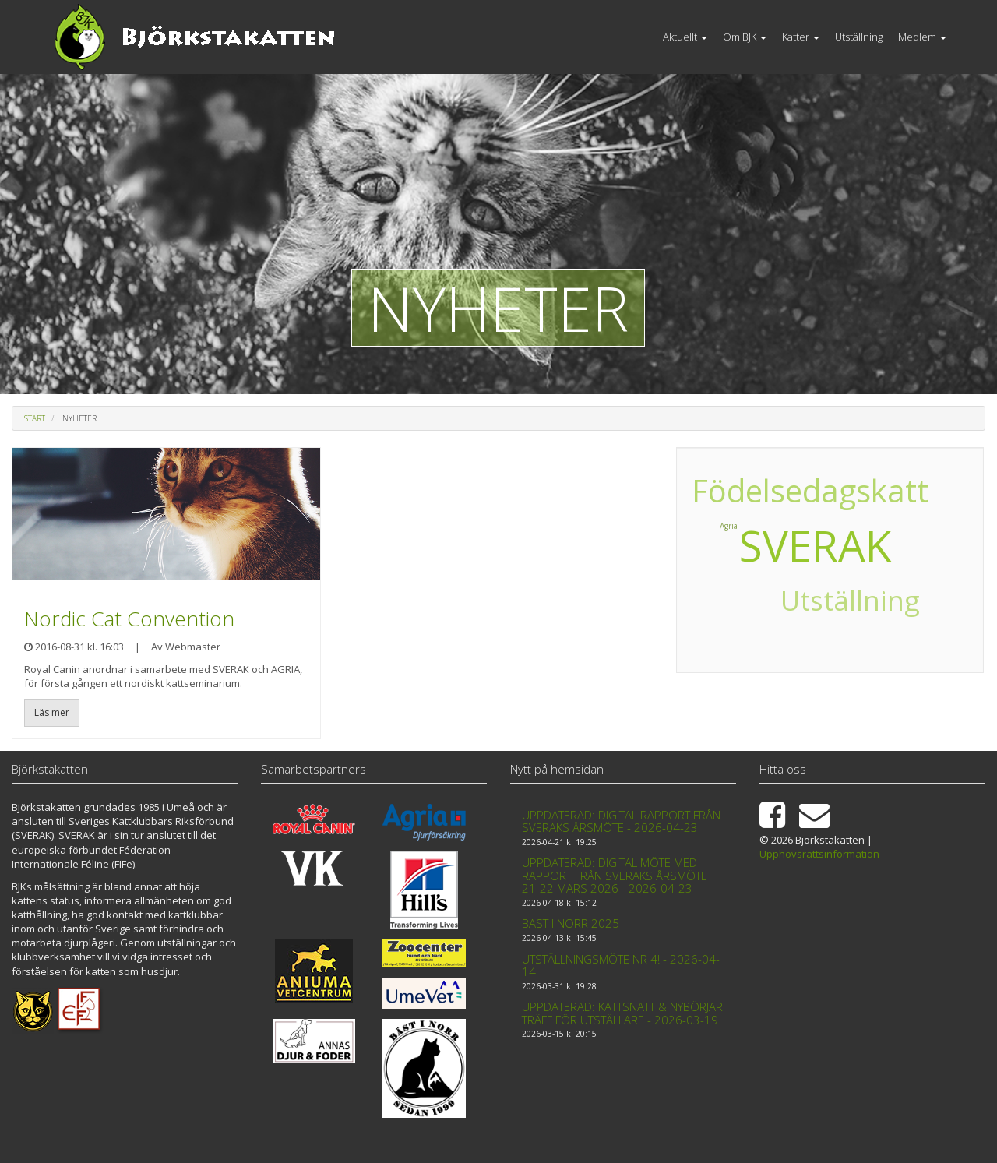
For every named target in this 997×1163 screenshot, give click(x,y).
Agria (905, 521)
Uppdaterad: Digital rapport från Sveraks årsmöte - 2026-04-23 (621, 821)
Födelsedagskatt (826, 491)
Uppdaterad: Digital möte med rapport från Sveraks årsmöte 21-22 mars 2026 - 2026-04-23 (614, 875)
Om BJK (744, 37)
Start (34, 418)
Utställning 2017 (829, 620)
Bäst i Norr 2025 (570, 923)
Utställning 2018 (725, 592)
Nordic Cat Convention (129, 618)
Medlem (922, 37)
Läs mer (51, 712)
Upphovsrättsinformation (819, 854)
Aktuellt (685, 37)
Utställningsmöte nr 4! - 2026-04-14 (621, 965)
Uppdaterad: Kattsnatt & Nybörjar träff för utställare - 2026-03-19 (622, 1013)
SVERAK (815, 545)
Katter (800, 37)
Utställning (859, 37)
